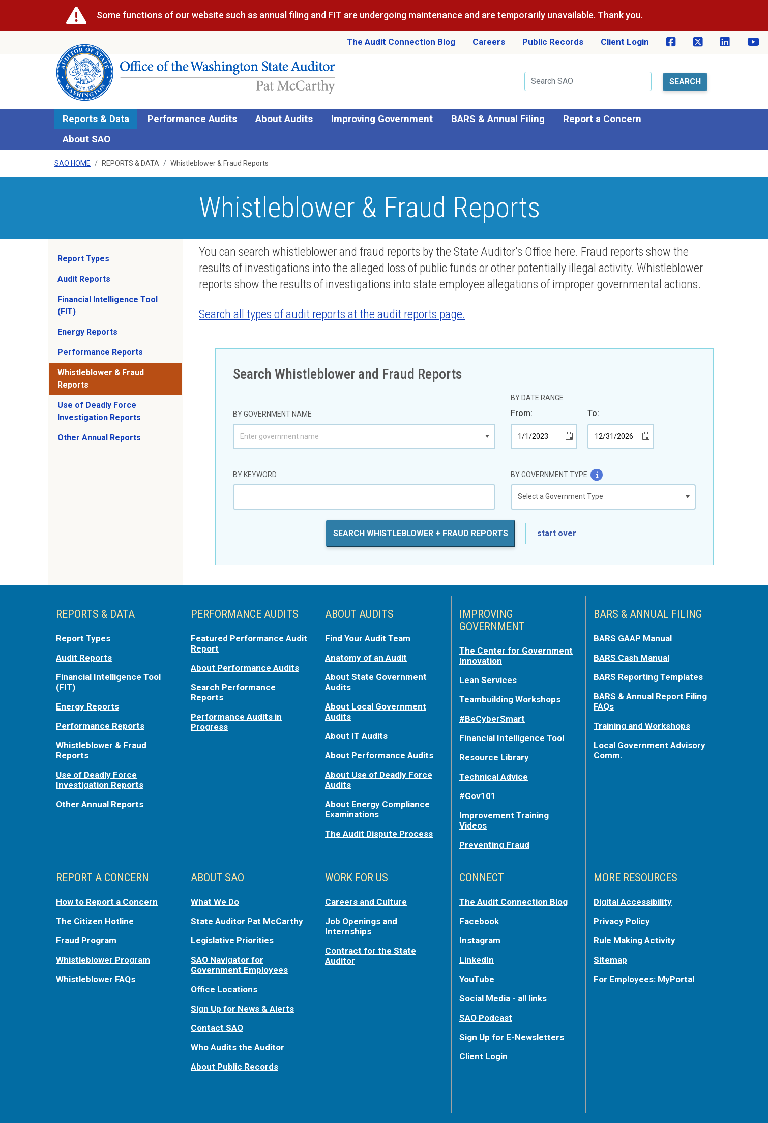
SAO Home (72, 163)
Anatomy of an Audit (366, 658)
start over (556, 533)
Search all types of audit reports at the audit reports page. (332, 314)
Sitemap (610, 960)
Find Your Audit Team (367, 638)
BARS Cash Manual (631, 658)
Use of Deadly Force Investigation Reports (99, 411)
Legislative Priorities (232, 940)
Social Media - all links (503, 998)
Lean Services (488, 680)
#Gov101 (477, 796)
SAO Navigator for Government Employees (239, 965)
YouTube (476, 979)
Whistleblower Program (103, 960)
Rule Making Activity (634, 940)
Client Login (625, 42)
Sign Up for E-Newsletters (511, 1037)
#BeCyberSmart (492, 719)
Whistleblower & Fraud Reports (100, 379)
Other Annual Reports (99, 437)
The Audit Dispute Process (379, 834)
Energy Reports (87, 332)
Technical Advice (493, 777)
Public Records (552, 42)
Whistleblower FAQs (95, 979)
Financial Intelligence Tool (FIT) (107, 305)
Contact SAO (217, 1028)
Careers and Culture (366, 902)
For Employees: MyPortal (644, 979)
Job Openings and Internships (361, 926)
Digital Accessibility (633, 902)
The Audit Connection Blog (401, 42)
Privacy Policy (622, 921)
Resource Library (494, 757)
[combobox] (357, 436)
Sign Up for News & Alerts (242, 1008)
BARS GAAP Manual (633, 638)
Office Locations (224, 989)
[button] (487, 436)
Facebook (479, 921)
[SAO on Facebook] (671, 42)
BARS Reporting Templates (648, 677)
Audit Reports (83, 279)
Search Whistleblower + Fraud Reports (420, 533)
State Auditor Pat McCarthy (247, 921)
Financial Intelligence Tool (511, 738)
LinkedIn (476, 960)
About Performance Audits (245, 668)
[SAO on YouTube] (753, 42)
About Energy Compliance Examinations (377, 809)
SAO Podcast (485, 1018)
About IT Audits (356, 736)
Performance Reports (100, 352)
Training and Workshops (642, 726)
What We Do (215, 902)
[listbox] (603, 497)
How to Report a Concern (107, 902)
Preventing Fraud (494, 845)
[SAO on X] (698, 42)
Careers (488, 42)
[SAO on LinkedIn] (725, 42)
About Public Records (234, 1066)
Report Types (83, 258)
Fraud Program (86, 940)
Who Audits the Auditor (237, 1047)
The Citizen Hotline (95, 921)
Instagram (479, 940)
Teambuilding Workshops (509, 699)
